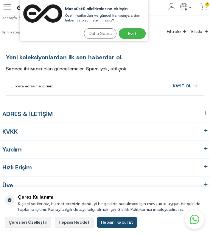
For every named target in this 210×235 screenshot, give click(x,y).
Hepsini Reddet (74, 222)
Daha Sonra (100, 33)
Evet (132, 33)
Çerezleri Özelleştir (28, 222)
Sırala (199, 31)
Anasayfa (9, 18)
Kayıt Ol (185, 86)
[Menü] (7, 10)
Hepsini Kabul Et (117, 222)
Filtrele (176, 31)
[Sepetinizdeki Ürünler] (204, 7)
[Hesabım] (171, 7)
